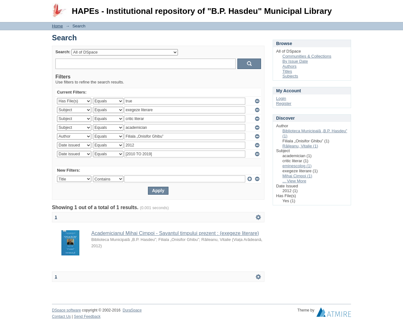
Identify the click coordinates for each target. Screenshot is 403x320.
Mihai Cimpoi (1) (297, 176)
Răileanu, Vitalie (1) (300, 146)
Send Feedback (87, 316)
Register (283, 103)
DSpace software (66, 310)
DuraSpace (131, 310)
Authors (289, 66)
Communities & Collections (306, 56)
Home (57, 26)
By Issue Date (295, 61)
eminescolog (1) (297, 165)
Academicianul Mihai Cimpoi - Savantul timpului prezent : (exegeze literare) (175, 233)
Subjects (290, 76)
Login (346, 7)
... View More (294, 181)
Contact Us (61, 316)
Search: (63, 51)
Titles (287, 71)
